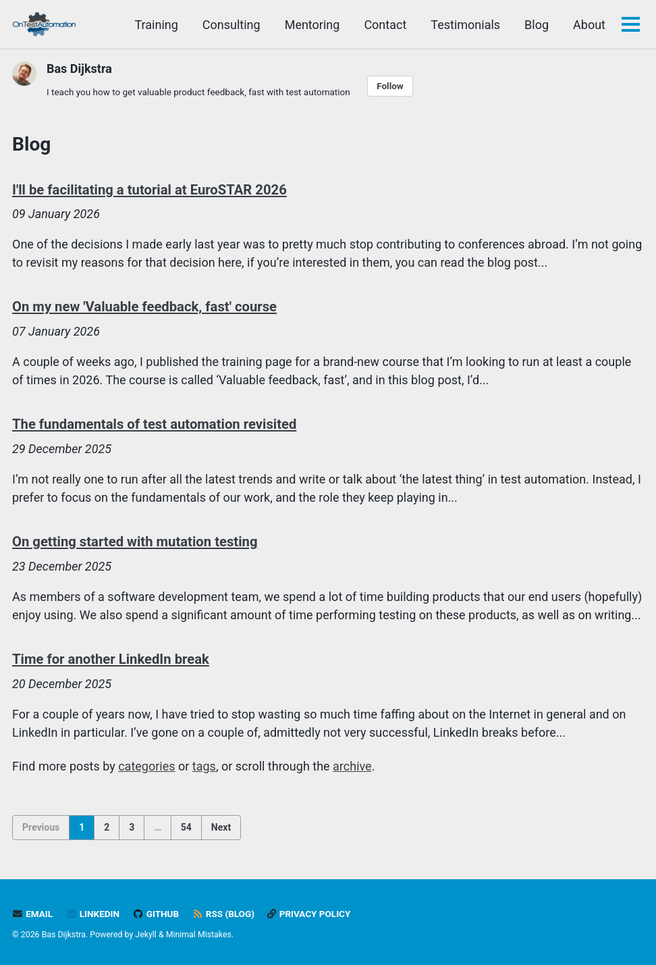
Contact (385, 25)
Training (155, 25)
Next (221, 827)
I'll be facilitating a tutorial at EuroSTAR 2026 (149, 190)
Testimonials (465, 25)
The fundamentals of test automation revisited (154, 424)
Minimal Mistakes (198, 934)
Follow (390, 85)
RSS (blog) (223, 913)
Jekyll (146, 934)
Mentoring (312, 25)
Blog (536, 25)
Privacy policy (308, 913)
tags (204, 766)
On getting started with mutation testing (134, 541)
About (589, 25)
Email (32, 913)
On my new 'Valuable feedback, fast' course (144, 306)
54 (186, 827)
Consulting (231, 25)
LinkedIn (92, 913)
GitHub (155, 913)
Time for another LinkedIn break (110, 659)
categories (146, 766)
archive (352, 766)
